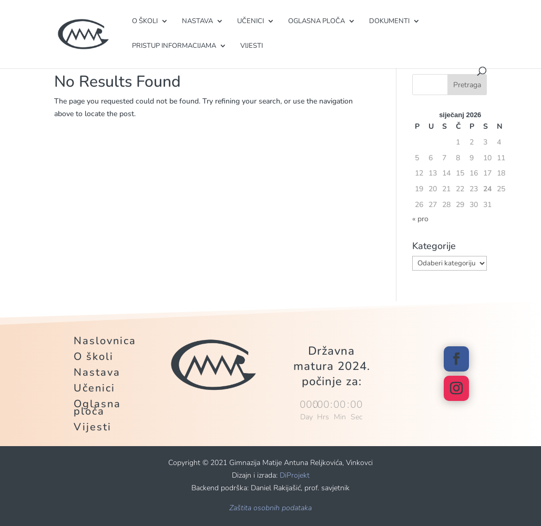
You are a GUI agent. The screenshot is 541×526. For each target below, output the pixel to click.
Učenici (250, 21)
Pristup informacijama (174, 46)
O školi (145, 21)
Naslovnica (105, 342)
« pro (420, 219)
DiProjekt (295, 475)
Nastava (197, 21)
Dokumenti (389, 21)
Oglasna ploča (316, 21)
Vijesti (251, 46)
